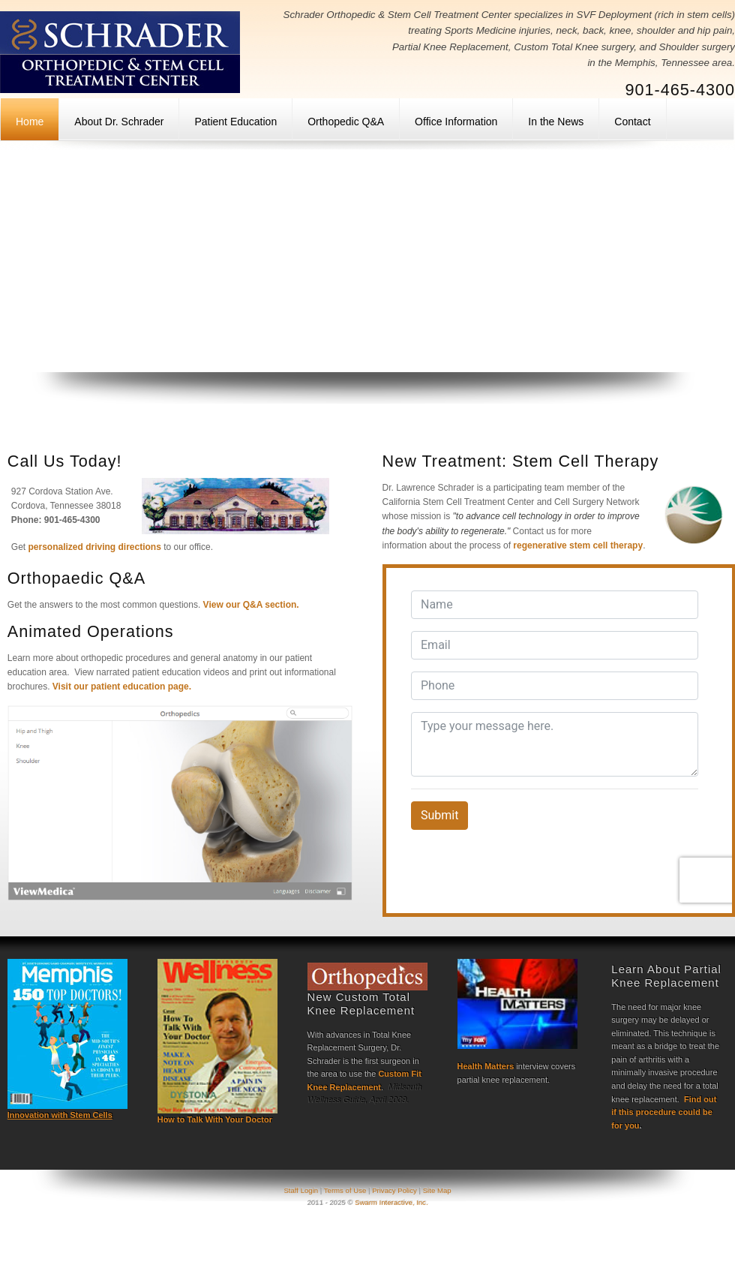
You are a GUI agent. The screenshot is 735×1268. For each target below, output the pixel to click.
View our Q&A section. (251, 604)
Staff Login (302, 1190)
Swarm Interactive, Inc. (391, 1202)
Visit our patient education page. (121, 686)
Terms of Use (345, 1190)
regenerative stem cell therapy (578, 545)
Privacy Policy (394, 1190)
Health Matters (486, 1066)
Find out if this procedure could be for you (663, 1112)
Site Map (437, 1190)
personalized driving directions (94, 547)
